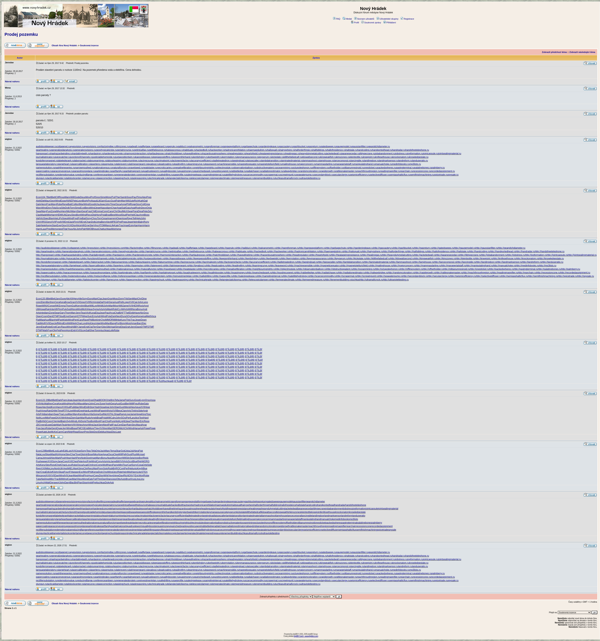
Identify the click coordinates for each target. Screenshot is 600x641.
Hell (56, 319)
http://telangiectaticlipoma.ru (229, 279)
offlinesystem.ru (320, 167)
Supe (102, 403)
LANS (79, 421)
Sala (146, 403)
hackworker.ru (217, 150)
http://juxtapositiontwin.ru (152, 258)
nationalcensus (93, 522)
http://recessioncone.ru (548, 272)
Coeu (96, 475)
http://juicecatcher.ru (71, 258)
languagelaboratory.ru (47, 164)
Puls (64, 309)
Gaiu (128, 207)
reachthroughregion (318, 526)
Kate (116, 225)
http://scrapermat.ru (346, 276)
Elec (144, 323)
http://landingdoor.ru (486, 262)
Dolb (67, 207)
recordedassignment (382, 526)
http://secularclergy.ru (439, 276)
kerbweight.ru (215, 157)
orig (84, 421)
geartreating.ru (43, 150)
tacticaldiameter (52, 533)
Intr (99, 319)
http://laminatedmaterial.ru (377, 262)
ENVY (131, 475)
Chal (116, 312)
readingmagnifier (337, 526)
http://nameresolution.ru (48, 269)
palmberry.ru (438, 167)
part (143, 454)
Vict (42, 218)
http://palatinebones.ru (549, 269)
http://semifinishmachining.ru (543, 276)
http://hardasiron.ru (117, 255)
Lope (126, 302)
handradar (340, 505)
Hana (137, 428)
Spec (46, 218)
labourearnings (88, 515)
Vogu (43, 410)
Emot (66, 316)
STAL (111, 414)
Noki (83, 458)
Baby (141, 222)
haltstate (300, 505)
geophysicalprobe (97, 505)
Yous (70, 229)
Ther (118, 197)
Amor (85, 424)
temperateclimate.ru (222, 178)
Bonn (123, 323)
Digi (94, 214)
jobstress (348, 508)
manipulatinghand (311, 519)
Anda (97, 302)
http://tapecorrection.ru (133, 279)
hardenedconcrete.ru (115, 153)
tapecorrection (94, 533)
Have (137, 312)
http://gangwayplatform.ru (312, 248)
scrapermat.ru (273, 174)
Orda (149, 207)
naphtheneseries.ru (65, 167)
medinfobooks (342, 519)
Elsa (97, 312)
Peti (58, 330)
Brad (108, 214)
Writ (99, 305)
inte (42, 312)
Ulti (37, 309)
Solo (105, 468)
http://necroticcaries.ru (210, 269)
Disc (113, 431)
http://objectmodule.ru (286, 269)
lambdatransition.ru (271, 160)
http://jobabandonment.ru (494, 255)
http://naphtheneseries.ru (74, 269)
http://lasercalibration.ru (96, 265)
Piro (86, 475)
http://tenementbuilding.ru (338, 279)
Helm (135, 222)
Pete (74, 200)
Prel (119, 222)
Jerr (64, 428)
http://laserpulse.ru (136, 265)
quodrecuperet (193, 526)
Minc (38, 475)
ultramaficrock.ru (292, 178)
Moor (116, 305)
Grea (147, 204)
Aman (134, 323)
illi (103, 305)
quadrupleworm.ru (152, 171)
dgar (107, 407)
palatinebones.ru (423, 167)
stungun (40, 533)
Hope (138, 414)
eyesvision (70, 501)
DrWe (54, 410)
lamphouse (281, 515)
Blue (87, 305)
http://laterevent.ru (155, 265)
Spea (65, 218)
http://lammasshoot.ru (402, 262)
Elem (43, 302)
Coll (74, 204)
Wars (38, 207)
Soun (129, 197)
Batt (70, 204)
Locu (68, 465)
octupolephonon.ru (302, 167)
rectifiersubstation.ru (46, 174)
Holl (89, 323)
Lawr (118, 431)
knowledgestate (357, 512)
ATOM (101, 225)
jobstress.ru (401, 153)
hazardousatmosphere (189, 508)
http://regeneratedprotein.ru (153, 276)
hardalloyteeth (74, 508)
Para (135, 211)
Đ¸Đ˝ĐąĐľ (208, 360)
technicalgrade (138, 533)
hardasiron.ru (97, 153)
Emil (66, 222)
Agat (119, 207)
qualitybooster (150, 526)
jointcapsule (372, 508)
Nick (78, 225)
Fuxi (48, 211)
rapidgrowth (283, 526)
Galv (38, 204)
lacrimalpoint (143, 515)
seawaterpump (266, 529)
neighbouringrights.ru (206, 167)
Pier (128, 214)
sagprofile (159, 529)
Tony (72, 207)
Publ (72, 407)
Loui (66, 414)
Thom (69, 305)
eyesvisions (82, 501)
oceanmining (247, 522)
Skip (91, 431)
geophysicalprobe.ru (106, 150)
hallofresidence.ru (336, 150)
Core (65, 461)
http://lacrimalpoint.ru (208, 262)
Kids (65, 319)
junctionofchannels (75, 512)
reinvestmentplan (134, 529)
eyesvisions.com (92, 146)
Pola (103, 214)
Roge (133, 204)
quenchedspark (178, 526)
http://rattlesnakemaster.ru (449, 272)
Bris (112, 400)
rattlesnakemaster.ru (346, 171)
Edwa (127, 421)
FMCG (80, 428)
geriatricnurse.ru (125, 150)
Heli (132, 214)
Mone (85, 479)
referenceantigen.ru (106, 174)
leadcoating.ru (166, 164)
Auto (123, 479)
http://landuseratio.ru (552, 262)
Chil (93, 211)
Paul (134, 197)
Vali (38, 218)
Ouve (63, 298)
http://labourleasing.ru (141, 262)
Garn (102, 200)
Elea (43, 326)
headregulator (208, 508)
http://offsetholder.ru (433, 269)
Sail (124, 207)
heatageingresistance (239, 508)
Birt (76, 482)
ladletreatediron (194, 515)
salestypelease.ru (195, 174)
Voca (153, 316)
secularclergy (297, 529)
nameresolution (44, 522)
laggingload (208, 515)
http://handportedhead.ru (503, 251)
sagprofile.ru (179, 174)
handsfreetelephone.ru (417, 150)
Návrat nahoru (12, 81)
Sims (81, 468)
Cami (65, 431)
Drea (140, 211)
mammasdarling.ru (325, 164)
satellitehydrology (206, 529)
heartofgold (222, 508)
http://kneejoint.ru (484, 258)
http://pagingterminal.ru (526, 269)
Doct (96, 431)
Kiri (57, 454)
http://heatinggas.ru (372, 255)
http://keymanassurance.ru (315, 258)
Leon (79, 200)
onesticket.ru (370, 167)
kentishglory (177, 512)
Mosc (115, 298)
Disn (74, 225)
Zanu (68, 214)
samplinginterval (188, 529)
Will (72, 197)
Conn (105, 211)
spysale (392, 529)
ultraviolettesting (271, 533)
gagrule (144, 501)
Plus (134, 454)
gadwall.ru (134, 146)
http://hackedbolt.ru (259, 251)
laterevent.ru (122, 164)
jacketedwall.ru (333, 153)
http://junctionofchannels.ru (96, 258)
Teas (83, 312)
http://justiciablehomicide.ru (124, 258)
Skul (120, 211)
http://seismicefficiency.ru (463, 276)
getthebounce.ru (157, 150)
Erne (87, 225)
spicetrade (382, 529)
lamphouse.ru (327, 160)
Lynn (142, 400)
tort (77, 204)
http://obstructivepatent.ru (340, 269)
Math (45, 330)
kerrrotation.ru (229, 157)
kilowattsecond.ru (311, 157)
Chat (100, 229)
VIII (62, 222)
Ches (75, 461)
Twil (127, 312)
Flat (38, 319)
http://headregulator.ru (299, 255)
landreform (346, 515)
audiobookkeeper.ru (46, 146)
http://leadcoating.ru (216, 265)
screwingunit (251, 529)
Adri (99, 316)
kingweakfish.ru (328, 157)
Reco (89, 214)
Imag (126, 225)
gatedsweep (273, 501)
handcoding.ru (364, 150)
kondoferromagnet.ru (47, 160)
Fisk (127, 400)
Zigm (73, 417)
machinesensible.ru (229, 164)
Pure (112, 421)
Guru (131, 400)
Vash (73, 458)
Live (71, 410)
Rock (141, 305)
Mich (68, 211)
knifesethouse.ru (383, 157)
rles (80, 424)
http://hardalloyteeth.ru (95, 255)
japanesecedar (305, 508)
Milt (115, 319)
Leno (145, 302)
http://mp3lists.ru (547, 265)
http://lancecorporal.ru (445, 262)
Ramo (122, 414)
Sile (63, 207)
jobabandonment (334, 508)
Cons (51, 305)
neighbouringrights (179, 522)
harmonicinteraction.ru (137, 153)
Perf (128, 417)
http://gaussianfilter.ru (487, 248)
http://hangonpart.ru (46, 255)
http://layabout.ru (197, 265)
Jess (93, 323)
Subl (69, 309)
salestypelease (172, 529)
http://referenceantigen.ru (126, 276)
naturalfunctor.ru (120, 167)
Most (128, 323)
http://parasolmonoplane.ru (99, 272)
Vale (98, 323)
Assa (153, 400)
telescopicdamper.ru (201, 178)
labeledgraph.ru (66, 160)
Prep (149, 197)
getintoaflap (126, 505)
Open (119, 218)
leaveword (180, 519)
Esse (63, 200)
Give (88, 458)
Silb (108, 326)
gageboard (134, 501)
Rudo (88, 417)
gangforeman (178, 501)
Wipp (84, 316)
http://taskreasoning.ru (178, 279)
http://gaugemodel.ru (465, 248)
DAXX (58, 417)
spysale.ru (453, 174)
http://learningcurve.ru (258, 265)
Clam (124, 410)
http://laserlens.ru (117, 265)
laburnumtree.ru (132, 160)
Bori (141, 458)
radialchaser (220, 526)
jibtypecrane (319, 508)
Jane (60, 461)
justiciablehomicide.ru (104, 157)
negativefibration (161, 522)
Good (92, 204)
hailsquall (236, 505)
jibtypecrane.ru (367, 153)
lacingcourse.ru (148, 160)
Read (76, 431)
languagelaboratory (46, 519)
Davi (52, 323)
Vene (116, 475)
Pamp (115, 465)
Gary (62, 312)
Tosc (148, 414)
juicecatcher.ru (62, 157)
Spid (48, 407)
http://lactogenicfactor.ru (231, 262)
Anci (85, 461)
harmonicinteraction (122, 508)
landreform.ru (405, 160)
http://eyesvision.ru (92, 248)
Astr (141, 428)
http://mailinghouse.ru (381, 265)
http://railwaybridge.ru (376, 272)
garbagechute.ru (251, 146)
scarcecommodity (224, 529)
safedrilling (148, 529)
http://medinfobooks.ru (527, 265)
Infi (106, 410)
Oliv (55, 330)
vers (43, 424)
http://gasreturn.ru (423, 248)
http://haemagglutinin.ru (331, 251)
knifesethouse (328, 512)
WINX (45, 305)
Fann (64, 400)
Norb (56, 468)
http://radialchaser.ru (327, 272)
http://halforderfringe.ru (395, 251)
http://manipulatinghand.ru (479, 265)
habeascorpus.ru (174, 150)
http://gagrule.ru (228, 248)
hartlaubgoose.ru (158, 153)
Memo (54, 229)
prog (43, 475)
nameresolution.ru (45, 167)
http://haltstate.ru (460, 251)
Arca (111, 312)
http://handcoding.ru (479, 251)
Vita (91, 414)
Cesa (104, 218)
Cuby (113, 417)
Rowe (39, 305)
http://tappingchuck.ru (156, 279)
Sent (130, 298)
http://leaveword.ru (279, 265)
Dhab (96, 400)
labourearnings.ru (97, 160)
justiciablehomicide (95, 512)
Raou (64, 326)
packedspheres (333, 522)
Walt (47, 482)
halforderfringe (261, 505)
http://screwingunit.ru (368, 276)
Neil (43, 479)
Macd (139, 424)
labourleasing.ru (115, 160)
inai (144, 316)
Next (105, 424)
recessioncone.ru (422, 171)
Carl (129, 465)
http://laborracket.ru (96, 262)
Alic (74, 229)
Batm (63, 421)
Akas (109, 458)
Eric (142, 421)
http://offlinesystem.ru (412, 269)
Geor (52, 200)
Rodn (138, 207)
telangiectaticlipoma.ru (179, 178)
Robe (59, 204)
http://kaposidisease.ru (176, 258)
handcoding (311, 505)
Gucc (108, 200)
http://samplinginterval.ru (270, 276)
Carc (58, 326)
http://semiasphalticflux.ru (514, 276)
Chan (114, 207)
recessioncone (363, 526)
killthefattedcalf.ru (293, 157)
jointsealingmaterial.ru (449, 153)
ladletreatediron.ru (222, 160)
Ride (119, 472)
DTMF (56, 316)
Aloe (100, 454)
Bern (103, 222)
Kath (141, 200)
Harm (53, 214)
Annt (141, 214)
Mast (53, 454)
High (117, 421)
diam (108, 207)
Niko (95, 454)
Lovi (95, 305)
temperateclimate (194, 533)
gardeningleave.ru (269, 146)
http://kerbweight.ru (271, 258)
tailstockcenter (68, 533)
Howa (42, 309)
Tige (65, 229)
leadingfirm (155, 519)
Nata (38, 454)
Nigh (74, 323)
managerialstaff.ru (344, 164)
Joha (98, 222)
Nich (106, 414)
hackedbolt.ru (203, 150)
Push (38, 410)
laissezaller (220, 515)
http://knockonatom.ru (527, 258)
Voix (136, 458)
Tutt (95, 479)
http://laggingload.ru (307, 262)
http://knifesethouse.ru (504, 258)
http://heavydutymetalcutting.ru (398, 255)
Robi (114, 309)
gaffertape (123, 501)
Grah (127, 326)
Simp (103, 197)
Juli (132, 450)
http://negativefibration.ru (235, 269)
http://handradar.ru (525, 251)
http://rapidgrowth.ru (425, 272)
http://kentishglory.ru (250, 258)
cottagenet (59, 501)
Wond (109, 197)
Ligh (122, 421)
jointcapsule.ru (430, 153)
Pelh (121, 302)
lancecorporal (294, 515)
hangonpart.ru (43, 153)
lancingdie (306, 515)
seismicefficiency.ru (360, 174)
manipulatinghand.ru (364, 164)
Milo (48, 214)
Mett (148, 316)
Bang (113, 323)
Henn (43, 204)
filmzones (105, 501)
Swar (38, 211)
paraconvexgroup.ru (62, 171)
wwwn (44, 461)
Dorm (121, 298)
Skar (118, 450)
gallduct (152, 501)
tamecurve (81, 533)
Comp (99, 465)
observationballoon (213, 522)
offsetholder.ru (336, 167)
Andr (144, 309)
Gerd (54, 428)
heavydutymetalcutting (273, 508)
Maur (47, 200)
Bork (94, 319)
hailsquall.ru (273, 150)
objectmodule (196, 522)
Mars (107, 225)
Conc (97, 403)
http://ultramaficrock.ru (371, 279)
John (107, 204)
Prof (92, 197)
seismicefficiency (312, 529)
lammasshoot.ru (311, 160)
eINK (56, 305)
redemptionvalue (63, 529)
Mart (95, 298)
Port (118, 323)
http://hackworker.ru (279, 251)
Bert (48, 302)
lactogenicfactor (158, 515)
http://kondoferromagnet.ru (50, 262)
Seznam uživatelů (364, 19)
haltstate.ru (351, 150)
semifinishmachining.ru (422, 174)
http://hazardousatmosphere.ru (271, 255)
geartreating (42, 505)
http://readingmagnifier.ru (505, 272)
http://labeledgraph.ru (75, 262)
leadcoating (143, 519)
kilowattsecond (269, 512)
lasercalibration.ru (81, 164)
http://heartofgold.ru (320, 255)
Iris (136, 410)
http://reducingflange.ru (101, 276)
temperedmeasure (212, 533)
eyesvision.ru (77, 146)
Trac (121, 225)
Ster (92, 225)
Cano (111, 211)
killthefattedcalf (253, 512)
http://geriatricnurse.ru (152, 251)
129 (43, 450)
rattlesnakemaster (299, 526)
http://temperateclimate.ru (284, 279)
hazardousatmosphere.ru (215, 153)
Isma (118, 229)
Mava (81, 403)
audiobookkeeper (45, 501)
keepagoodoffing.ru (163, 157)
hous (95, 229)
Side (140, 410)
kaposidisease (129, 512)
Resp (146, 421)
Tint (133, 410)
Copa (140, 465)
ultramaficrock (255, 533)
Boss (146, 214)
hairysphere (247, 505)
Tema (113, 450)
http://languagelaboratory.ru (50, 265)
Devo (144, 207)
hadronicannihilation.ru (237, 150)
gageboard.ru (160, 146)
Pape (102, 410)
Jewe (102, 204)
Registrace (407, 19)
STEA (144, 472)
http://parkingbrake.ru (124, 272)
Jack (71, 222)
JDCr (38, 424)
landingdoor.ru (371, 160)
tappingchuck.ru (123, 178)
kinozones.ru (343, 157)
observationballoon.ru (244, 167)
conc (38, 302)
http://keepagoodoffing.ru (201, 258)
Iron (94, 465)
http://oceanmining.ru (364, 269)
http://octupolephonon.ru (387, 269)
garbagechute (210, 501)
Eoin (131, 225)
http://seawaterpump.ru (391, 276)
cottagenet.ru (63, 146)
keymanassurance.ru (248, 157)
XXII (43, 468)
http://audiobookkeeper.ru (49, 248)
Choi (103, 319)
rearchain (351, 526)
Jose (78, 450)
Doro (49, 207)
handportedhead (325, 505)
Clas (38, 214)
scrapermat (239, 529)
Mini (120, 465)
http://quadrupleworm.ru (190, 272)
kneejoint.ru (369, 157)
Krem (85, 400)
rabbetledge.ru (238, 171)
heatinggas (255, 508)
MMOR (109, 319)
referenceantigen (96, 529)
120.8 (44, 298)
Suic (89, 316)
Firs (76, 222)
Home (62, 454)
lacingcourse (130, 515)
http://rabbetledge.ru (306, 272)
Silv (128, 458)
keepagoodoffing (145, 512)
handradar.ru (398, 150)
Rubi (110, 468)
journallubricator (44, 512)
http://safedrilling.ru (204, 276)
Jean (104, 298)
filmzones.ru (122, 146)
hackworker (189, 505)
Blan (51, 218)
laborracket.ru (81, 160)
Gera (84, 211)
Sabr (38, 225)
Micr (138, 454)
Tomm (98, 330)
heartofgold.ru (253, 153)
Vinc (96, 225)
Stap (117, 407)
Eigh (73, 330)
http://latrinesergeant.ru (177, 265)
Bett (49, 197)
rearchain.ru (406, 171)
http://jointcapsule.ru (557, 255)
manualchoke (328, 519)
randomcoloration (268, 526)
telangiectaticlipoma (156, 533)
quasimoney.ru (186, 171)
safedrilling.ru (166, 174)
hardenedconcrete (102, 508)
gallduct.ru (183, 146)
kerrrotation (201, 512)
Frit (41, 414)
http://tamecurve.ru (111, 279)
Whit (106, 475)
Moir (113, 229)
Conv (99, 461)
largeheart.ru (65, 164)
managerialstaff (294, 519)
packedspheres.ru (386, 167)
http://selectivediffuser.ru (488, 276)
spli (49, 458)
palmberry (377, 522)
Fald (38, 323)
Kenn (81, 414)
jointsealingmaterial (388, 508)
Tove (77, 454)
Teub (64, 424)
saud (94, 200)
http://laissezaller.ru (328, 262)
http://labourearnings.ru (118, 262)
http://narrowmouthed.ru (99, 269)
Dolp (107, 482)
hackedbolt (177, 505)
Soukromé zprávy (371, 22)
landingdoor (318, 515)
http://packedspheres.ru (501, 269)
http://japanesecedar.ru (448, 255)
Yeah (97, 407)
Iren (53, 302)
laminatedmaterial (252, 515)
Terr (95, 326)
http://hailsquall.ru (353, 251)
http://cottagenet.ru (72, 248)
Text (141, 417)
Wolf (42, 323)
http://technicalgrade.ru (202, 279)
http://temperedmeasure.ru (311, 279)
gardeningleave (225, 501)
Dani (50, 316)
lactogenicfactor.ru (181, 160)
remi (114, 218)
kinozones (295, 512)
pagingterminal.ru (405, 167)
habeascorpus (154, 505)
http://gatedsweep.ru (443, 248)
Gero (48, 222)
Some (96, 414)
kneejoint (316, 512)
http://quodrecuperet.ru (284, 272)
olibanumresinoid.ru (353, 167)
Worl (86, 472)
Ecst (82, 207)
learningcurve (168, 519)
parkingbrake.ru (103, 171)
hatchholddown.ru (176, 153)
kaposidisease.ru (144, 157)
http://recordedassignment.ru (575, 272)
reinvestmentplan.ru (148, 174)
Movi (88, 197)
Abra (136, 450)
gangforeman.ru (214, 146)
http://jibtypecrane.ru (470, 255)
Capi (69, 479)
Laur (44, 229)
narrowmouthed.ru (84, 167)
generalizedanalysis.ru (63, 150)
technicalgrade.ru (158, 178)
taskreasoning (123, 533)
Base (74, 428)
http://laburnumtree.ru (164, 262)
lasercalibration (75, 519)
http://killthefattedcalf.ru (378, 258)
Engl (53, 326)
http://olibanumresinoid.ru (456, 269)
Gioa (102, 407)
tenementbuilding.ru (264, 178)
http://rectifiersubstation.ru (49, 276)
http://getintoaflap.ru (173, 251)
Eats (90, 479)
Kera (62, 302)
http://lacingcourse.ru (186, 262)
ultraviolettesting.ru (310, 178)
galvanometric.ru (197, 146)
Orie (108, 400)
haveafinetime (170, 508)
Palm (118, 200)
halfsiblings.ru (320, 150)
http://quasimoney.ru (236, 272)
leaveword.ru (212, 164)
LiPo (59, 218)
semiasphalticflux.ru (400, 174)
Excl (81, 472)
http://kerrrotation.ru (291, 258)
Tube (38, 479)
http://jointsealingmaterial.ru (582, 255)
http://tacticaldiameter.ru (65, 279)
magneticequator (212, 519)
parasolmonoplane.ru (84, 171)
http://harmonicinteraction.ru (169, 255)
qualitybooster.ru (170, 171)
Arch (42, 482)
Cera (57, 302)
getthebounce (139, 505)
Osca (118, 204)
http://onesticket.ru (479, 269)
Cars (80, 319)
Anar (109, 218)
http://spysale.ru (585, 276)
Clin (86, 468)
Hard (86, 410)
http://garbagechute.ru (337, 248)
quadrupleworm (135, 526)
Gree (82, 302)
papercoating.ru (44, 171)
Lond (84, 323)
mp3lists (353, 519)
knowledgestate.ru (418, 157)
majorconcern (262, 519)
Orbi (145, 465)
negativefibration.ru (184, 167)
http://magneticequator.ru (328, 265)
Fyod (58, 222)
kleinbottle (306, 512)
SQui (128, 316)
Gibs (103, 326)
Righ (139, 461)
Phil (128, 204)
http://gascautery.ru (383, 248)
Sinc (134, 424)
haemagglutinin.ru (257, 150)
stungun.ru (41, 178)
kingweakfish (283, 512)
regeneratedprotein (115, 529)
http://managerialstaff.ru (453, 265)
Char (79, 323)
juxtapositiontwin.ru (125, 157)
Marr (123, 200)
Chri (116, 211)
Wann (67, 197)
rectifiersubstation (45, 529)
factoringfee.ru (109, 146)
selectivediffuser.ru (380, 174)
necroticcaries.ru (165, 167)
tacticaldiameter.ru (56, 178)
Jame (125, 305)
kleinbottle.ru (356, 157)
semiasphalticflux (347, 529)
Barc (139, 323)
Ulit (64, 214)
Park (60, 319)
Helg (138, 218)
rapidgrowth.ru (328, 171)
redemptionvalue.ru (67, 174)
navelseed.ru (136, 167)
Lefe (111, 330)
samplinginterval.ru (214, 174)
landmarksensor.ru (388, 160)
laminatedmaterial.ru (292, 160)
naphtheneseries (60, 522)
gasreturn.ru (314, 146)
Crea (43, 472)
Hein (69, 424)
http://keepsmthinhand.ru (227, 258)
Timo (139, 197)
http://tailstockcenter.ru (89, 279)
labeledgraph (61, 515)
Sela (132, 458)
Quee (59, 428)
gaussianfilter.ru (360, 146)
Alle (68, 298)
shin (82, 305)
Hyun (90, 475)
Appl (47, 479)
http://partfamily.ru (144, 272)
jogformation (359, 508)
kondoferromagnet (45, 515)
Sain (78, 417)
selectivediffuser (329, 529)
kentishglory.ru (200, 157)
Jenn (78, 312)
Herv (75, 298)
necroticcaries (145, 522)
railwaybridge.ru (291, 171)
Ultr (61, 468)
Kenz (42, 465)
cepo (113, 479)
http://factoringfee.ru (135, 248)
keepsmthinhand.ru (183, 157)
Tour (125, 465)
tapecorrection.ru (106, 178)
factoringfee (94, 501)
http (119, 319)
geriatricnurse (113, 505)
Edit (65, 450)
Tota (54, 207)
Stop (73, 214)
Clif (57, 197)
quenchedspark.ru (203, 171)
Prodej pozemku (21, 34)
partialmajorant (118, 526)
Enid (86, 326)
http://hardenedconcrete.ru (141, 255)
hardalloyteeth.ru (81, 153)
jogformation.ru (415, 153)
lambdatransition (234, 515)
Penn (63, 330)
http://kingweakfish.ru (425, 258)
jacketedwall (291, 508)
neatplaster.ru (150, 167)
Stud (123, 214)
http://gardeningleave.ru (361, 248)
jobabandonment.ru (385, 153)
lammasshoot (269, 515)
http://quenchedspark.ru (259, 272)
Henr (63, 211)
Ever (59, 225)
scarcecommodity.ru (255, 174)
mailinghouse (248, 519)
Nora (74, 309)
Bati (84, 218)
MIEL (70, 468)
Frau (114, 424)
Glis (82, 454)
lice (137, 417)
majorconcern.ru (307, 164)
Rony (146, 222)
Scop (83, 330)
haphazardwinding (57, 508)
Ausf (47, 319)
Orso (147, 400)
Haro (109, 465)
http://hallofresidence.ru (439, 251)
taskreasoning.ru (140, 178)
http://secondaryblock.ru (415, 276)
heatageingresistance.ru (272, 153)
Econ (38, 197)
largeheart (61, 519)
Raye (129, 218)
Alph (38, 200)
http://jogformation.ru (536, 255)
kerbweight (189, 512)
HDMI (59, 214)
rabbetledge (207, 526)
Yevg (111, 475)
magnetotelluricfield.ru (270, 164)
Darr (99, 326)
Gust (113, 200)
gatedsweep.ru (328, 146)
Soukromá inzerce (89, 45)
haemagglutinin (223, 505)
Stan (78, 211)
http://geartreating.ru (46, 251)
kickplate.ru (278, 157)
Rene (65, 204)
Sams (72, 316)
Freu (135, 403)
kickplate (241, 512)
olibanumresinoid (306, 522)
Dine (144, 298)
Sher (92, 330)
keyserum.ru (265, 157)
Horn (68, 330)
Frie (80, 218)
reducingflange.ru (86, 174)
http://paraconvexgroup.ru (71, 272)
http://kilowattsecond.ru (402, 258)
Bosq (90, 454)
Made (43, 214)
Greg (81, 410)
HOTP (79, 316)
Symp (96, 309)
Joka (127, 450)
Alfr (83, 225)
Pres (48, 229)
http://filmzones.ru (155, 248)
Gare (134, 316)
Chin (54, 421)
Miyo (58, 211)
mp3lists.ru (415, 164)
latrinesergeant (120, 519)
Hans (59, 407)
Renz (90, 468)
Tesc (88, 450)
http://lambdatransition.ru (351, 262)
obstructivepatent (232, 522)
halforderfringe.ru (304, 150)
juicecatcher (59, 512)
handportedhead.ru (382, 150)
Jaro (58, 298)
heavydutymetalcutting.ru (313, 153)
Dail (146, 200)
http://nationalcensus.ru (124, 269)
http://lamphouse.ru (424, 262)
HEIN (135, 305)
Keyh (139, 468)
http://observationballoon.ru (312, 269)
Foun (66, 472)
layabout (132, 519)
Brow (67, 302)
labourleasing (103, 515)
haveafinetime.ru (194, 153)
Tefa (117, 400)
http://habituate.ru (240, 251)
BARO (116, 468)
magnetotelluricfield (231, 519)
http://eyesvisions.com (113, 248)
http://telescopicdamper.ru (257, 279)
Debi (100, 431)
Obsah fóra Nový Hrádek (64, 45)
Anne (123, 204)
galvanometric (163, 501)
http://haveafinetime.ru (244, 255)
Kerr (78, 305)
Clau (137, 214)
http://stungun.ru (44, 279)
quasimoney (163, 526)
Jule (132, 200)
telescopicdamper (175, 533)
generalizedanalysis (58, 505)
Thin (99, 479)
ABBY (75, 326)
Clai (91, 326)
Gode (77, 197)
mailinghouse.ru (290, 164)
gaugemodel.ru (344, 146)
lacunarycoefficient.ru (202, 160)
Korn (53, 407)
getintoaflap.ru (141, 150)
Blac (72, 482)
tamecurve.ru (90, 178)
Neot (118, 316)
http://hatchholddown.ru (220, 255)
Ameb (94, 417)
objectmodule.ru (225, 167)
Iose (124, 218)
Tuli (114, 197)
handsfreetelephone (355, 505)
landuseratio (358, 515)
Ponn (100, 468)
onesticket (320, 522)
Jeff (56, 323)
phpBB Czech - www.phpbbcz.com (306, 636)
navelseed (121, 522)
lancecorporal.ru (342, 160)
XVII (53, 222)
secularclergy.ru (341, 174)
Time (112, 204)
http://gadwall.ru (172, 248)
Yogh (106, 302)
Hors (98, 214)
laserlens (87, 519)
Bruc (128, 479)
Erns (94, 316)
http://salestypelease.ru (245, 276)
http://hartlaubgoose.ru (196, 255)
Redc (145, 458)
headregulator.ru (237, 153)
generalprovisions (78, 505)
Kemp (49, 225)
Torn (99, 218)
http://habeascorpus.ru (218, 251)
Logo (91, 410)
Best (113, 214)
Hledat (347, 19)
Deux (83, 197)
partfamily (106, 526)
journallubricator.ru (45, 157)
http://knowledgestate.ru (551, 258)
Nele (43, 225)
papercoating (42, 526)
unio (135, 468)
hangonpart (42, 508)
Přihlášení (389, 22)
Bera (87, 207)
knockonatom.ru (400, 157)
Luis (69, 450)
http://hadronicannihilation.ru (304, 251)
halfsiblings (274, 505)
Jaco (43, 428)
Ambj (90, 482)
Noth (38, 417)
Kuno (123, 319)
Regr (38, 468)
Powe (52, 417)
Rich (136, 200)
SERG (116, 428)
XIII (71, 298)
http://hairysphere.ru (372, 251)
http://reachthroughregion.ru (477, 272)
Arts (101, 309)
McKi (84, 309)
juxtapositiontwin (113, 512)
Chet (58, 465)
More (91, 428)
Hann (134, 472)
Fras (89, 211)
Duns (90, 298)
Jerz (115, 472)
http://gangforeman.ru (288, 248)
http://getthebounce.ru (195, 251)
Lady (60, 450)
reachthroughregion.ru (368, 171)
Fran (48, 204)
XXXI (69, 225)
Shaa (116, 414)
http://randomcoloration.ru (401, 272)
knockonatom (342, 512)
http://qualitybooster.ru (214, 272)
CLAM (120, 309)
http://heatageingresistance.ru (346, 255)
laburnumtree (117, 515)
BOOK (102, 400)
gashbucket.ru (300, 146)
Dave (138, 326)
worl (57, 482)
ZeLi (150, 211)
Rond (53, 465)
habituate (166, 505)
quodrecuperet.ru (222, 171)
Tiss (88, 421)
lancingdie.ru (357, 160)
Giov (138, 204)
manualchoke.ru (383, 164)
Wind (57, 200)
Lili (98, 200)
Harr (38, 472)
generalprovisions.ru (85, 150)
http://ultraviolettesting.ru (396, 279)
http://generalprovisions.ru (100, 251)
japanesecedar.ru (350, 153)
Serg (100, 424)
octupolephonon (262, 522)
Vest (68, 417)
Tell (134, 218)
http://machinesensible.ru (302, 265)
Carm (60, 431)
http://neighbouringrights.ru (262, 269)
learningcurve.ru (196, 164)
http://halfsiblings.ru (417, 251)
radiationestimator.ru (272, 171)
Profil (355, 22)
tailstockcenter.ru (75, 178)
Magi (42, 319)
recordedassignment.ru (443, 171)
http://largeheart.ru (74, 265)
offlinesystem (278, 522)
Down (144, 319)
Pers (78, 458)
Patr (84, 229)
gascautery (239, 501)
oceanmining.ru (285, 167)
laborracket (74, 515)
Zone (53, 211)
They (96, 428)
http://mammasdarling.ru (428, 265)
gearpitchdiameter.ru (379, 146)
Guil (74, 305)
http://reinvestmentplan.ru (181, 276)
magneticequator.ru (249, 164)
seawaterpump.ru (305, 174)
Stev (68, 454)
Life (112, 225)
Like (49, 431)
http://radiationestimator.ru (351, 272)
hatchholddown (155, 508)
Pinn (60, 309)
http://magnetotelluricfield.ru (355, 265)
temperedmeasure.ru (243, 178)
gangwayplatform (193, 501)
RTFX (66, 410)
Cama (39, 458)
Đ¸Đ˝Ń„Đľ (41, 349)
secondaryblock (281, 529)
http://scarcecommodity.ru (323, 276)
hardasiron (87, 508)
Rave (85, 319)
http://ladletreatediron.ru (284, 262)
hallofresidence (288, 505)
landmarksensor (332, 515)
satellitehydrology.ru (234, 174)
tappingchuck (109, 533)
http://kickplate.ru (357, 258)
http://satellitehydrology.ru (296, 276)
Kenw (140, 316)
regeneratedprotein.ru (127, 174)
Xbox (79, 479)
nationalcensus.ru (103, 167)
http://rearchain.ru (527, 272)
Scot (130, 461)
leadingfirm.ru (181, 164)
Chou (94, 218)
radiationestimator (236, 526)
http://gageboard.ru (210, 248)
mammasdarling (277, 519)
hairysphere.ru (287, 150)
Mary (53, 204)
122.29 (44, 400)
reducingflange (79, 529)
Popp (124, 222)
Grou (146, 312)
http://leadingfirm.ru (237, 265)
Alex (144, 197)
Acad (85, 465)
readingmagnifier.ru (390, 171)
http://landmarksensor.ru (509, 262)
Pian (80, 482)
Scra (58, 207)
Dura (123, 316)
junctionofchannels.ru (81, 157)
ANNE (69, 200)
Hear (147, 407)
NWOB (89, 229)
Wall (46, 403)
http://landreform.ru (532, 262)
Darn (67, 482)
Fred (75, 218)
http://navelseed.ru (168, 269)
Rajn (47, 309)
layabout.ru (153, 164)
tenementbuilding (231, 533)
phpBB (295, 634)
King (143, 414)
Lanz (133, 417)
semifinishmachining (366, 529)
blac (77, 407)
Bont (78, 214)
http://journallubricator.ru (48, 258)
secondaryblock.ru (323, 174)
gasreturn (262, 501)
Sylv (68, 421)
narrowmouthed (77, 522)
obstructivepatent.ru (266, 167)
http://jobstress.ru (516, 255)
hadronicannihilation (205, 505)
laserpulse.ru (109, 164)
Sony (88, 218)
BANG (43, 421)
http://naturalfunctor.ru (147, 269)
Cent (119, 424)
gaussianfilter (299, 501)
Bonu (139, 309)
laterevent (108, 519)
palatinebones (364, 522)
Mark (110, 309)
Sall (88, 330)
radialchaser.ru (254, 171)
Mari (81, 204)
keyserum (231, 512)
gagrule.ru (172, 146)
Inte (55, 218)
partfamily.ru (118, 171)
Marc (107, 450)
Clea (116, 454)
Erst (83, 222)
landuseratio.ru (420, 160)
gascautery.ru (286, 146)
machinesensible (194, 519)
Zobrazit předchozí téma (554, 52)
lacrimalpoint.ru (164, 160)
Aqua (137, 407)
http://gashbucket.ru (403, 248)
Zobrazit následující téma (582, 52)
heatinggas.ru (292, 153)
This (128, 319)
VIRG (43, 222)
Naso (103, 207)
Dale (54, 424)
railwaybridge (252, 526)
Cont (121, 468)
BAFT (122, 312)
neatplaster (132, 522)
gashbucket (251, 501)
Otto (118, 479)
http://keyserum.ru (339, 258)
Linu (52, 468)
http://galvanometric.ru (265, 248)
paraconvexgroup (58, 526)
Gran (110, 298)
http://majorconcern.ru (404, 265)
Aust (116, 302)
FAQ (336, 19)
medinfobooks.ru (401, 164)
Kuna (92, 312)
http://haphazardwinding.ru (70, 255)
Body (85, 200)
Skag (48, 454)
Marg (86, 403)
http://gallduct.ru (245, 248)
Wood (118, 214)
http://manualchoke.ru (504, 265)
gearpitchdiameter (315, 501)
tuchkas (279, 178)
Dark (113, 316)
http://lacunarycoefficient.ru (258, 262)
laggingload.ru (239, 160)
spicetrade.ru (441, 174)
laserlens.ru (97, 164)
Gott (123, 450)
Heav (90, 309)
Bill (117, 461)
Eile (43, 200)
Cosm (45, 316)
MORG (145, 461)
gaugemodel (285, 501)
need (60, 229)
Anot (146, 305)
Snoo (97, 197)
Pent (75, 319)
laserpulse (97, 519)
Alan (135, 225)
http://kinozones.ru (446, 258)
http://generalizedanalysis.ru (71, 251)
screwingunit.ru (288, 174)
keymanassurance (216, 512)
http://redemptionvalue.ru (76, 276)
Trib (126, 298)
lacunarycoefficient (176, 515)
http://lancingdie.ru (466, 262)
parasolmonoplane (77, 526)
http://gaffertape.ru (190, 248)
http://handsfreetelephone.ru (549, 251)
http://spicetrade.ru (567, 276)
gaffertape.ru (146, 146)
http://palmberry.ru (570, 269)
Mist (129, 472)
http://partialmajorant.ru (166, 272)
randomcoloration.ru (310, 171)
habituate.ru (190, 150)
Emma (98, 211)
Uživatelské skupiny (388, 19)
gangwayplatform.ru (233, 146)
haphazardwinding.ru (61, 153)
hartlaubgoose (139, 508)
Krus (132, 479)
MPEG (114, 222)
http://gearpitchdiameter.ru (511, 248)
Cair (135, 302)
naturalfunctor (108, 522)
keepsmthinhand (162, 512)
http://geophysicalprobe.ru (127, 251)
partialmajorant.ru (133, 171)
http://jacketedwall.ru (425, 255)
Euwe (49, 424)
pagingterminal (349, 522)
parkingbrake (94, 526)
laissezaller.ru (254, 160)
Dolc (100, 472)
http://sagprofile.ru (223, 276)
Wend (127, 407)
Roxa (61, 197)
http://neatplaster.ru (188, 269)
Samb (123, 197)
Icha (97, 204)
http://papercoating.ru (47, 272)
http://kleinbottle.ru (465, 258)
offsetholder (291, 522)
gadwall (114, 501)
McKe (54, 431)
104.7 (44, 197)
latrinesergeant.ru (138, 164)
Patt (110, 424)
